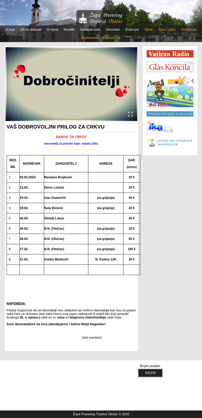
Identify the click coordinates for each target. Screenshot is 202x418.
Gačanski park (90, 29)
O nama (52, 29)
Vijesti (148, 29)
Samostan (113, 29)
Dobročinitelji (112, 37)
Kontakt (69, 29)
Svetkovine (89, 37)
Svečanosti (188, 29)
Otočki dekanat (30, 29)
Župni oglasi (166, 29)
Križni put (132, 29)
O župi (10, 29)
